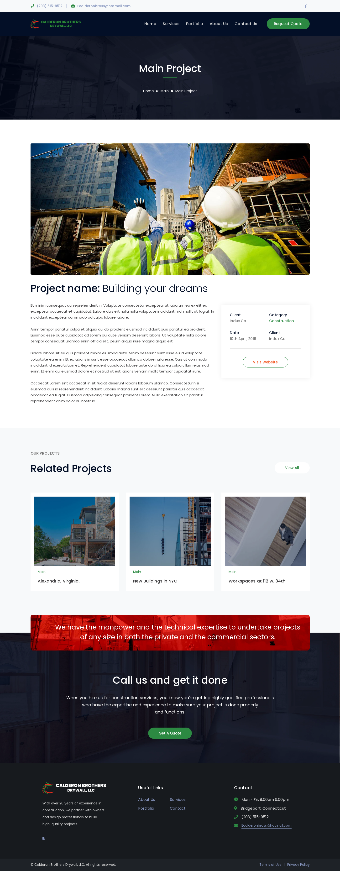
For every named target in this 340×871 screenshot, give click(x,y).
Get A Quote (170, 733)
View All (292, 467)
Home (148, 90)
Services (178, 799)
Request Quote (288, 23)
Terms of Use (270, 864)
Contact (178, 808)
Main (165, 90)
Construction (281, 320)
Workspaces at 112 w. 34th (257, 581)
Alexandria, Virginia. (59, 581)
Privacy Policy (298, 864)
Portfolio (146, 808)
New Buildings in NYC (155, 581)
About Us (146, 799)
